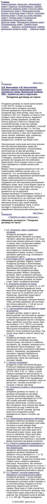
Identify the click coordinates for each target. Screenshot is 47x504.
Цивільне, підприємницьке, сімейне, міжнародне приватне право (21, 7)
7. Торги (10, 335)
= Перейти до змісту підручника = (23, 217)
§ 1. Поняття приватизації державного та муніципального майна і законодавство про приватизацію (25, 445)
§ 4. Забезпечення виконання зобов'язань (25, 419)
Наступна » (38, 83)
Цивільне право (8, 22)
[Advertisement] (23, 55)
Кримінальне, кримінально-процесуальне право (19, 19)
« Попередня (6, 83)
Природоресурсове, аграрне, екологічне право (20, 12)
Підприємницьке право (11, 24)
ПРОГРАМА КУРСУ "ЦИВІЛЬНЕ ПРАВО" (25, 259)
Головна (5, 27)
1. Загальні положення (16, 362)
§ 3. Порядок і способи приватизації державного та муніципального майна (23, 473)
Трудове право (15, 18)
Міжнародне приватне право (30, 22)
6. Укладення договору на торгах (21, 284)
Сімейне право (31, 24)
